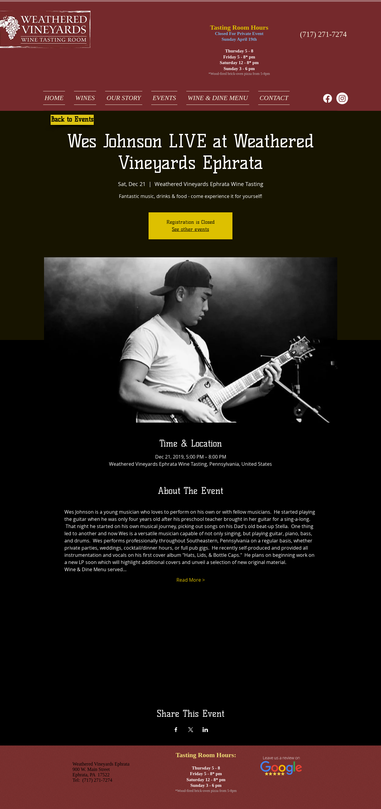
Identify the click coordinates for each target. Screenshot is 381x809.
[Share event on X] (190, 729)
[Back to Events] (72, 120)
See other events (190, 229)
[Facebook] (327, 98)
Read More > (190, 580)
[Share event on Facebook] (176, 729)
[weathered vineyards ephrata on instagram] (342, 98)
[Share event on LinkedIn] (205, 729)
